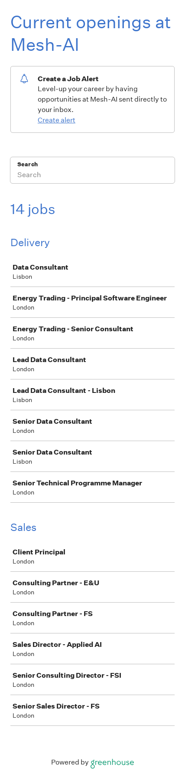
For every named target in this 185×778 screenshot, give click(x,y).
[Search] (92, 175)
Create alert (56, 120)
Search (27, 164)
